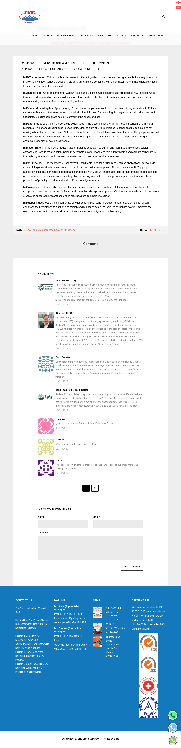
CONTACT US (137, 36)
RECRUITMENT (156, 36)
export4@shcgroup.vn (73, 618)
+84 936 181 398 (72, 613)
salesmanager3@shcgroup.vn (71, 644)
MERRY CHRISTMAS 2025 (115, 626)
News (100, 36)
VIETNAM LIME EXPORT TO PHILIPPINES (113, 612)
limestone (69, 229)
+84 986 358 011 (72, 635)
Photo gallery (117, 35)
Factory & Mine (66, 35)
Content (43, 532)
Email (96, 516)
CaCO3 (28, 229)
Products (86, 35)
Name (42, 516)
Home (35, 36)
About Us (47, 36)
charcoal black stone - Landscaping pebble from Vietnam (113, 645)
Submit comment (132, 567)
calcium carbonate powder (48, 229)
